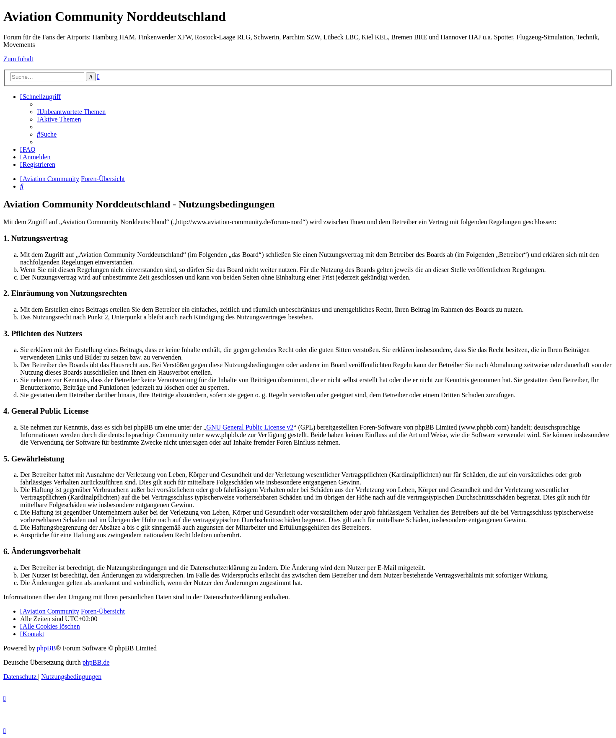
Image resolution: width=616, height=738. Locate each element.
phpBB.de (96, 662)
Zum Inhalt (18, 58)
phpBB (46, 648)
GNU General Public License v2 (249, 427)
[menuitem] (71, 111)
